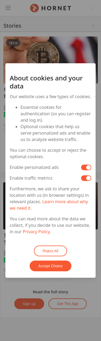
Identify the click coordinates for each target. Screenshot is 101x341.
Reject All (50, 251)
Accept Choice (50, 266)
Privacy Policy (36, 232)
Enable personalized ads (34, 167)
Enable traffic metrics (31, 178)
